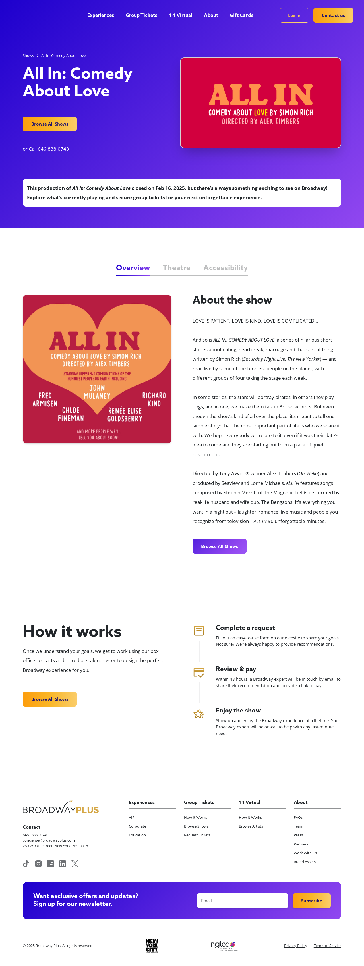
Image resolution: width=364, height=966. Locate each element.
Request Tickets (197, 835)
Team (298, 826)
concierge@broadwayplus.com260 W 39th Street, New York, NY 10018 (55, 843)
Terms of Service (327, 945)
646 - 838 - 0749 (35, 834)
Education (137, 835)
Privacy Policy (295, 945)
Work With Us (305, 852)
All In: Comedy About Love (63, 55)
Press (298, 835)
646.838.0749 (53, 149)
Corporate (137, 826)
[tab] (133, 268)
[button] (103, 16)
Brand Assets (305, 861)
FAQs (298, 817)
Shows (28, 55)
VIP (132, 817)
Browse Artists (251, 826)
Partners (301, 844)
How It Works (195, 817)
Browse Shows (196, 826)
